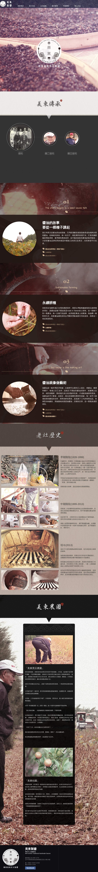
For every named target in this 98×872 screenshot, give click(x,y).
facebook (30, 868)
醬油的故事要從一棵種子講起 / (55, 324)
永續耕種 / (48, 252)
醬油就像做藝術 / (50, 255)
